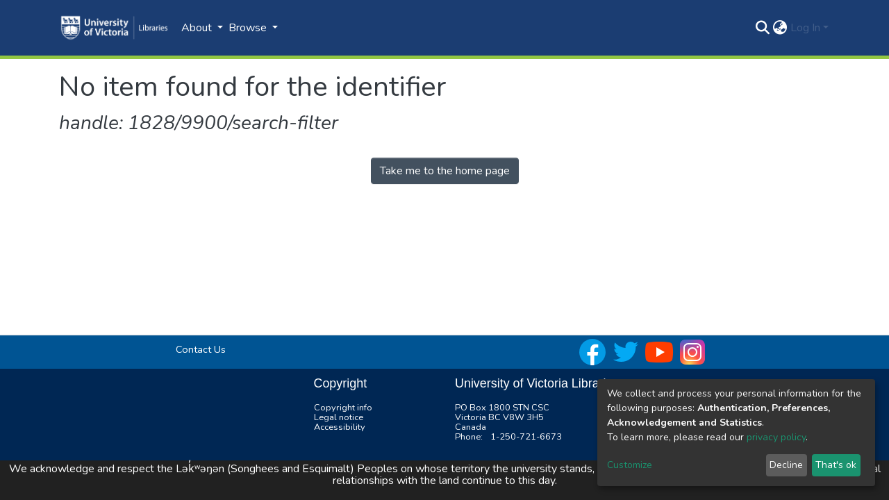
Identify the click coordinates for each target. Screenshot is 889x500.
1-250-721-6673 (526, 437)
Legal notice (338, 417)
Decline (786, 465)
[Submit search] (763, 27)
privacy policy (776, 437)
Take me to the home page (445, 170)
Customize (629, 465)
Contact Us (201, 349)
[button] (780, 27)
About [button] (198, 27)
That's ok (835, 465)
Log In (805, 27)
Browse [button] (249, 27)
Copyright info (343, 407)
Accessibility (339, 427)
